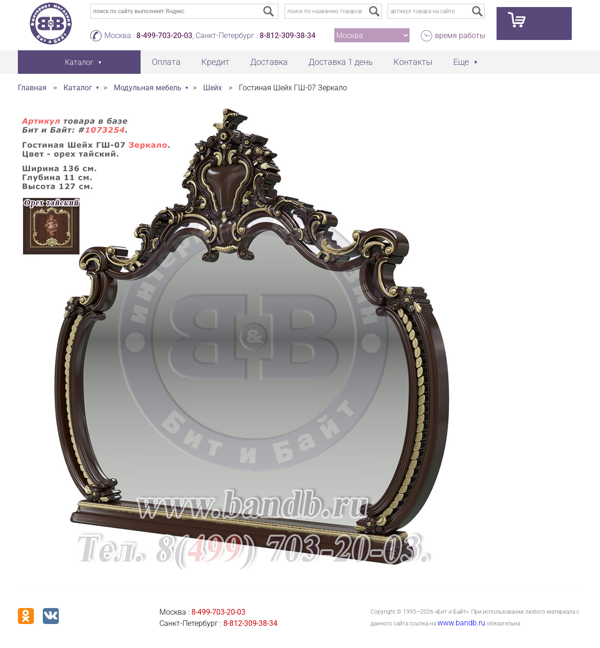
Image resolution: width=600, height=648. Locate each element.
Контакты (413, 62)
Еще (461, 62)
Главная (32, 87)
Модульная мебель (148, 87)
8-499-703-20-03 (164, 35)
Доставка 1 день (340, 62)
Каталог (77, 87)
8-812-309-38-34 (288, 35)
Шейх (212, 87)
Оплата (166, 62)
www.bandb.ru (461, 622)
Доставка (269, 62)
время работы (460, 35)
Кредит (215, 62)
